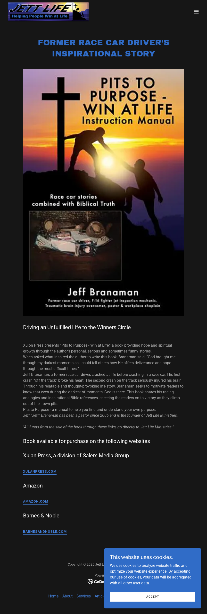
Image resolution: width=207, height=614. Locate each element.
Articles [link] (101, 596)
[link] (48, 11)
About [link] (67, 596)
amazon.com (35, 501)
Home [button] (53, 596)
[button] (196, 12)
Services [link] (83, 596)
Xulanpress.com (40, 471)
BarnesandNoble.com (45, 531)
